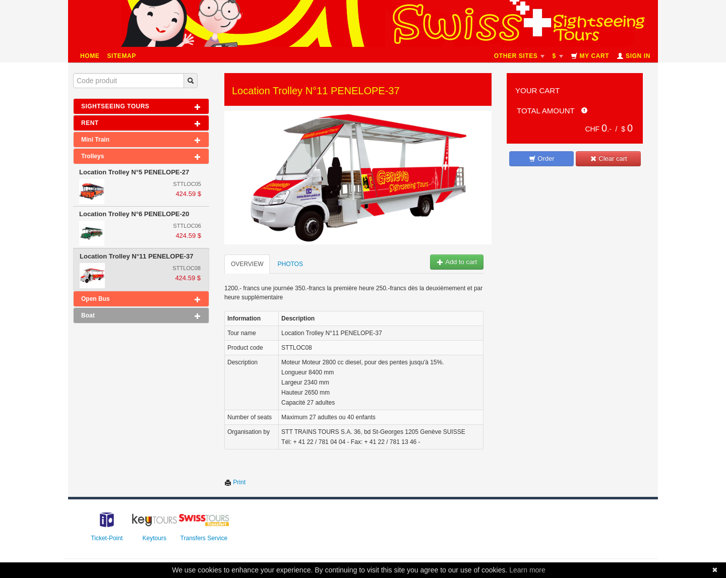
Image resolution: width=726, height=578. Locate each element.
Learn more (527, 570)
